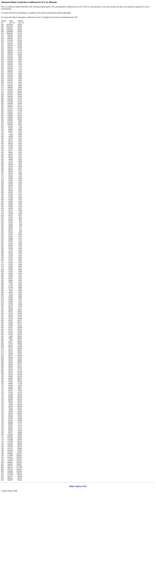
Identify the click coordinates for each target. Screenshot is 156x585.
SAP (4, 583)
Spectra (79, 578)
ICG (85, 578)
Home (71, 578)
